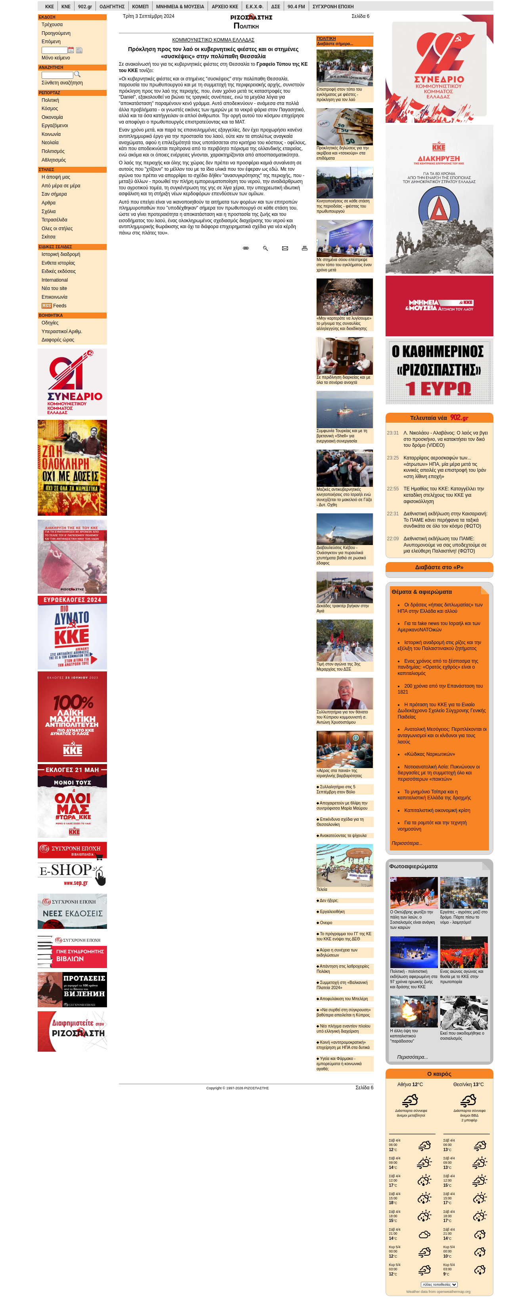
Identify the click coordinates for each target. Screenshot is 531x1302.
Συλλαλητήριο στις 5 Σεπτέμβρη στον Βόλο (336, 789)
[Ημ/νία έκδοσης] (55, 50)
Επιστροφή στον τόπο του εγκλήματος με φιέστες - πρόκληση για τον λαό (345, 75)
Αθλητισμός (54, 160)
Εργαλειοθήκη (331, 911)
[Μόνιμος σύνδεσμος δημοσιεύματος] (249, 249)
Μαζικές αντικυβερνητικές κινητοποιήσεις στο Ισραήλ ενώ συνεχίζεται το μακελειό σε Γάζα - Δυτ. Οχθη (345, 478)
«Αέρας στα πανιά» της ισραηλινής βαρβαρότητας (345, 754)
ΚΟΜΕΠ (140, 7)
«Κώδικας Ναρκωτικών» (430, 754)
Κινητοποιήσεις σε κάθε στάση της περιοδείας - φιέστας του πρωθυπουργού (345, 190)
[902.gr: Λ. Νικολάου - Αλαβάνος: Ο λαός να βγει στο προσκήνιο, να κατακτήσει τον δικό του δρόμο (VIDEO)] (393, 433)
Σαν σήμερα (54, 194)
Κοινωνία (51, 134)
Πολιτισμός (53, 151)
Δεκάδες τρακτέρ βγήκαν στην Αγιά (345, 592)
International (55, 280)
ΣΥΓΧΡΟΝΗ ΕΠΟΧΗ (333, 7)
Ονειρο (324, 923)
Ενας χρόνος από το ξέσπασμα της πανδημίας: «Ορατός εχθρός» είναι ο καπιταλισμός (438, 667)
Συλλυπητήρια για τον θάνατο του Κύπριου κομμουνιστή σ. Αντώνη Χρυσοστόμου (345, 701)
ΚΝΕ (66, 7)
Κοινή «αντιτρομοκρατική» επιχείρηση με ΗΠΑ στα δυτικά (343, 1045)
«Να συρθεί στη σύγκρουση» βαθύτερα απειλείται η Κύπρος (344, 1012)
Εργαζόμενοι (55, 125)
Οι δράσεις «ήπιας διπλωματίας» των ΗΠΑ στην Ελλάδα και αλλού (440, 608)
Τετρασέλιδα (54, 220)
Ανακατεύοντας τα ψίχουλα (342, 835)
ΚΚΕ (49, 7)
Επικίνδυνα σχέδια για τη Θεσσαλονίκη (340, 822)
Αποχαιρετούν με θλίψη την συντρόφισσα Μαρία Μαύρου (342, 805)
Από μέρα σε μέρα (61, 186)
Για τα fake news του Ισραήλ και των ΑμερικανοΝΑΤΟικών (439, 627)
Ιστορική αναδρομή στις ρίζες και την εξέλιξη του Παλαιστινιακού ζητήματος (439, 646)
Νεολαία (50, 142)
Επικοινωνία (54, 297)
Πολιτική (50, 100)
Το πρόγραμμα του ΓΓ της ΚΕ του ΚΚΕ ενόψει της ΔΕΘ (344, 936)
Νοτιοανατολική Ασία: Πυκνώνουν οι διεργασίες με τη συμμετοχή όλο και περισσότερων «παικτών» (439, 773)
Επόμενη (51, 41)
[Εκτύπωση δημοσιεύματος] (301, 249)
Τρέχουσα (52, 24)
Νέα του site (54, 288)
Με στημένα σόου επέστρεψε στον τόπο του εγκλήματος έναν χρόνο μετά (345, 246)
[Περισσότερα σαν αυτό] (265, 249)
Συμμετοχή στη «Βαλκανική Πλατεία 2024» (342, 985)
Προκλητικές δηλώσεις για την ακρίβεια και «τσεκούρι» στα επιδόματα (345, 134)
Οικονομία (52, 117)
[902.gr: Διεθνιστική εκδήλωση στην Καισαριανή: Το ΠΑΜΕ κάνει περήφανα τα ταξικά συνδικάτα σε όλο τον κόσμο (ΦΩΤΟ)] (393, 514)
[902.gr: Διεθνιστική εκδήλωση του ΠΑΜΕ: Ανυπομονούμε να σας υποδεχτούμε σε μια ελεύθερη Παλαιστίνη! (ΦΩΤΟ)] (393, 538)
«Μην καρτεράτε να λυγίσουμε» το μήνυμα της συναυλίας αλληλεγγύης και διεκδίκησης (345, 304)
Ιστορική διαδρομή (61, 254)
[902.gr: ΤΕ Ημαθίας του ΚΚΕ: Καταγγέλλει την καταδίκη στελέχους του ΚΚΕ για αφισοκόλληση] (393, 489)
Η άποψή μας (56, 177)
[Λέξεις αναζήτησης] (57, 75)
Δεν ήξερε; (327, 900)
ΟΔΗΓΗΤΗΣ (111, 7)
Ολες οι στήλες (57, 228)
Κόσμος (50, 108)
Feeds (54, 306)
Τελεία (345, 868)
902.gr (85, 7)
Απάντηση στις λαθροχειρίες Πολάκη (343, 969)
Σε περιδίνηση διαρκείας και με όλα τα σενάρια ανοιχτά (345, 360)
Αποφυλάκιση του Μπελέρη (342, 999)
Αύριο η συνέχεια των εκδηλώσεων (337, 952)
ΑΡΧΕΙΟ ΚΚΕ (225, 7)
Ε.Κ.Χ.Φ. (255, 7)
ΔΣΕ (275, 7)
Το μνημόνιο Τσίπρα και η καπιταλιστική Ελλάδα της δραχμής (434, 795)
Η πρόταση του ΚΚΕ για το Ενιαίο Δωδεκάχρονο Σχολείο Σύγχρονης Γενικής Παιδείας (442, 711)
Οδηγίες (50, 323)
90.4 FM (296, 7)
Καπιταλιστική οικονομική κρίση (437, 810)
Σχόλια (48, 211)
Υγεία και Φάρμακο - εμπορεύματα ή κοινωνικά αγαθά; (339, 1063)
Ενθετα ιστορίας (58, 263)
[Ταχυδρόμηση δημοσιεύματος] (284, 249)
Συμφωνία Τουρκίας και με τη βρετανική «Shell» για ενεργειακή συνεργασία (345, 417)
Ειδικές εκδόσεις (59, 271)
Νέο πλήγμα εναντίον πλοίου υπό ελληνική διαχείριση (344, 1028)
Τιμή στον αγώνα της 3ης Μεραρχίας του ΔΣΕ (345, 645)
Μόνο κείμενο (56, 58)
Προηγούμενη (56, 33)
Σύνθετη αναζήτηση (62, 83)
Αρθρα (48, 203)
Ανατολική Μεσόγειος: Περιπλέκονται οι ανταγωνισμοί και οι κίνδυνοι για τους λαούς (442, 735)
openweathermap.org (453, 1292)
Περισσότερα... (407, 843)
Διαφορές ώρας (58, 340)
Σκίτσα (48, 237)
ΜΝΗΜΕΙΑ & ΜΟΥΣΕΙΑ (180, 7)
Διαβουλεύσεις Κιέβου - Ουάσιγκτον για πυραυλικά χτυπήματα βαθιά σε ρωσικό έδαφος (345, 539)
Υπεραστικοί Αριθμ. (62, 331)
